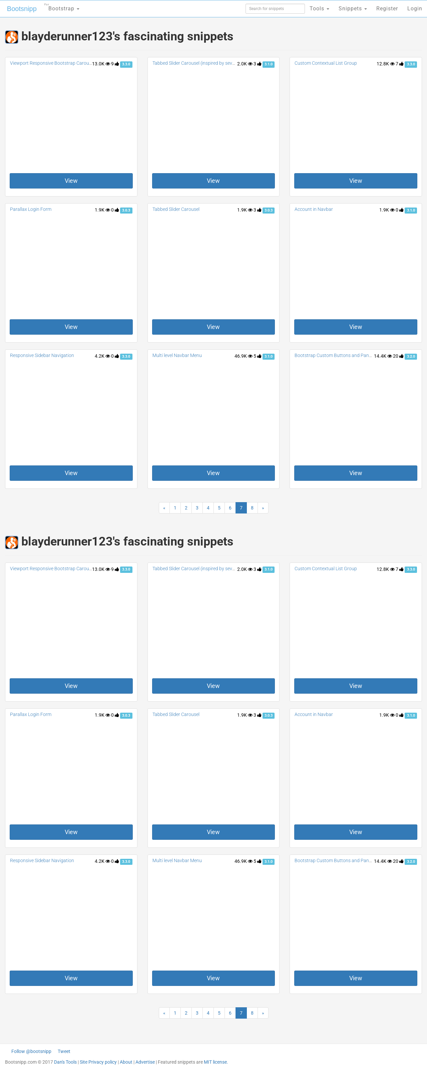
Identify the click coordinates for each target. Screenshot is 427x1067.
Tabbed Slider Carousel (175, 209)
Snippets (353, 8)
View (71, 180)
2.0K (245, 63)
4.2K (102, 356)
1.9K (102, 210)
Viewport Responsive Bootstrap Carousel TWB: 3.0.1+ (65, 63)
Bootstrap (61, 6)
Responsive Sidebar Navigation (42, 355)
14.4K (383, 356)
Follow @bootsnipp (31, 1051)
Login (414, 8)
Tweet (64, 1051)
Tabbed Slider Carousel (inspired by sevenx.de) (199, 63)
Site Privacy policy (98, 1062)
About (126, 1062)
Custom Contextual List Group (326, 63)
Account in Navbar (314, 209)
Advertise (145, 1062)
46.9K (244, 356)
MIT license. (216, 1062)
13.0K (101, 63)
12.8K (386, 63)
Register (387, 8)
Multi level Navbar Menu (177, 355)
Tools (319, 8)
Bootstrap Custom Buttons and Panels (335, 355)
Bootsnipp (22, 8)
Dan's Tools (65, 1062)
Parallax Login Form (30, 209)
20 (398, 356)
